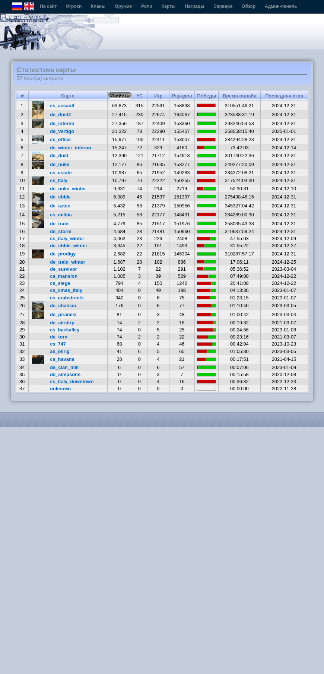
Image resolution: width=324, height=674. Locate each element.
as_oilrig (60, 351)
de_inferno (62, 123)
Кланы (98, 6)
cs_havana (62, 359)
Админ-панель (281, 6)
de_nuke (59, 164)
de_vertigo (62, 131)
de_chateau (63, 305)
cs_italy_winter (67, 238)
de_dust (59, 155)
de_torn (58, 337)
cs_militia (61, 214)
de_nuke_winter (68, 188)
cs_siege (60, 283)
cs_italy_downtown (71, 381)
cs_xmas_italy (66, 290)
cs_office (60, 139)
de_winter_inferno (70, 147)
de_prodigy (63, 254)
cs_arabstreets (66, 298)
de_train (59, 223)
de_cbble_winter (68, 245)
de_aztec (60, 206)
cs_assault (62, 105)
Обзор (248, 6)
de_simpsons (65, 374)
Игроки (74, 6)
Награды (194, 6)
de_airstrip (62, 322)
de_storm (61, 231)
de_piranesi (63, 314)
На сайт (48, 6)
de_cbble (60, 197)
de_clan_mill (64, 367)
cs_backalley (64, 330)
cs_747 (58, 344)
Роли (146, 6)
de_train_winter (67, 262)
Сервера (223, 6)
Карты (168, 6)
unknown (60, 388)
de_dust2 (60, 114)
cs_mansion (63, 276)
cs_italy (58, 180)
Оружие (123, 6)
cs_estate (61, 172)
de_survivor (63, 269)
